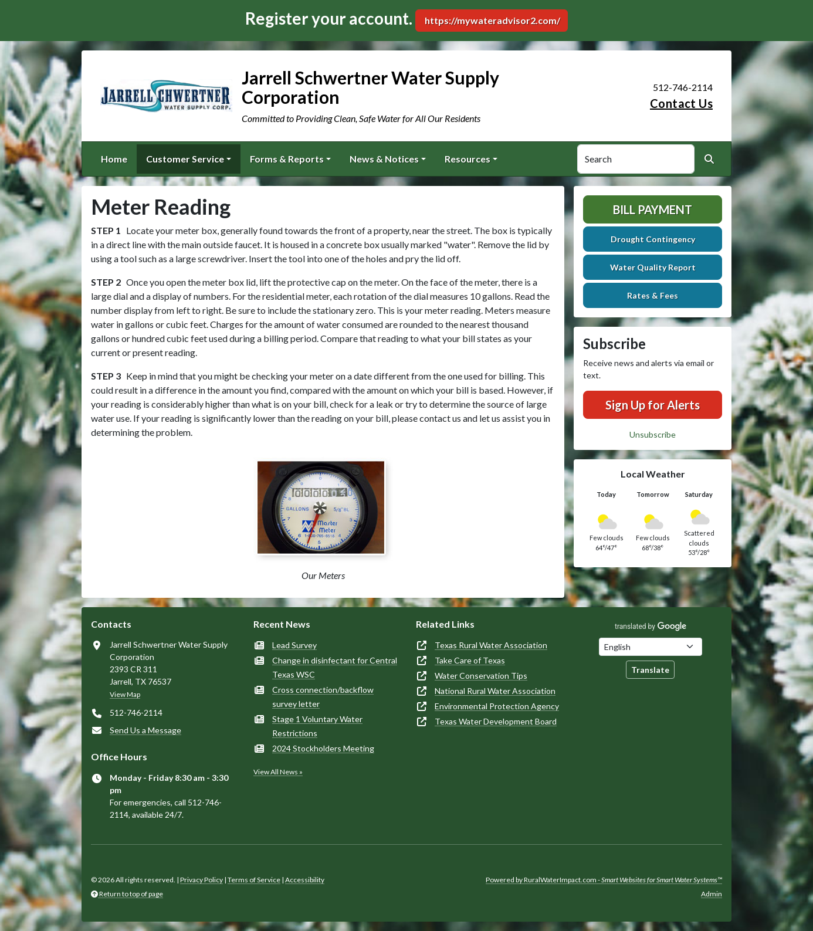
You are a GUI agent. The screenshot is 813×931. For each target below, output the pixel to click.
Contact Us (681, 103)
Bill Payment (652, 209)
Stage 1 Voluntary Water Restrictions (317, 726)
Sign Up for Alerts (652, 405)
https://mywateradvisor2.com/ (491, 20)
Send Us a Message (145, 730)
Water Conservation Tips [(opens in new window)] (481, 676)
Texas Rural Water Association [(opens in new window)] (491, 645)
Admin (711, 893)
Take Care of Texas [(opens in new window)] (470, 660)
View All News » (278, 771)
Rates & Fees (652, 295)
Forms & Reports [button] (287, 158)
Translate (650, 670)
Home (114, 158)
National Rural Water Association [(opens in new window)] (495, 691)
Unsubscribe (652, 434)
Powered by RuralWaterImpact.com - (604, 879)
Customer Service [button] (185, 158)
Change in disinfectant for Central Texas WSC (334, 667)
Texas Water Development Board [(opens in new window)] (496, 721)
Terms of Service (254, 879)
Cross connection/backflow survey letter (323, 697)
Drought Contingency (653, 239)
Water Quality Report (653, 267)
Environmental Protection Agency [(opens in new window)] (497, 706)
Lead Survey (294, 645)
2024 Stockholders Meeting (323, 748)
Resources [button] (467, 158)
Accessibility (304, 879)
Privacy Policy (201, 879)
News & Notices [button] (384, 158)
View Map (125, 694)
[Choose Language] (650, 647)
